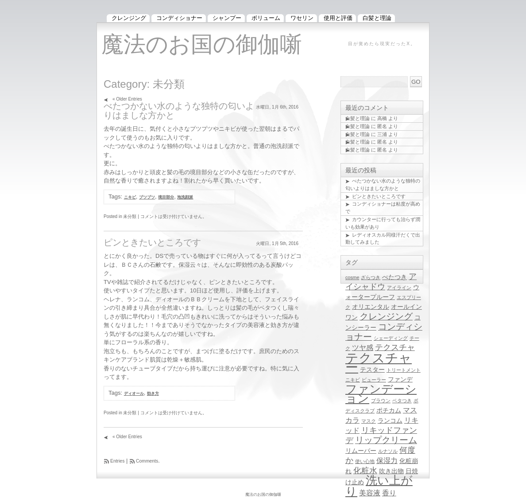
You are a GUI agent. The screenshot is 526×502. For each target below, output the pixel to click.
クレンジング (386, 316)
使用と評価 (338, 18)
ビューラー (374, 379)
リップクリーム (386, 440)
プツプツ (147, 197)
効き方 (153, 393)
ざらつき (370, 277)
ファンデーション (381, 394)
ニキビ (130, 197)
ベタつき (402, 400)
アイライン (399, 287)
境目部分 (166, 197)
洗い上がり (379, 486)
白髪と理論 (357, 118)
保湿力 (387, 460)
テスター (372, 369)
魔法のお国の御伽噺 (201, 44)
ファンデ (400, 379)
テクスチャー (378, 362)
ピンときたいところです (152, 242)
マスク (368, 421)
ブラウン (381, 400)
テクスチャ (395, 347)
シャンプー (227, 18)
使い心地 (365, 461)
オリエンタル (370, 307)
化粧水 (365, 470)
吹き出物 (391, 471)
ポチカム (388, 410)
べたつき (394, 277)
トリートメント (404, 370)
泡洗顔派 (185, 197)
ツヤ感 (362, 347)
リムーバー (360, 451)
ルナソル (388, 451)
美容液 (369, 493)
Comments (147, 461)
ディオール (134, 393)
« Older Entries (127, 99)
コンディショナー (179, 18)
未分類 (129, 216)
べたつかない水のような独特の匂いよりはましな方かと (179, 110)
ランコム (390, 420)
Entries (117, 461)
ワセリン (301, 18)
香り (389, 493)
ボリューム (265, 18)
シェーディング (391, 338)
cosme (352, 277)
